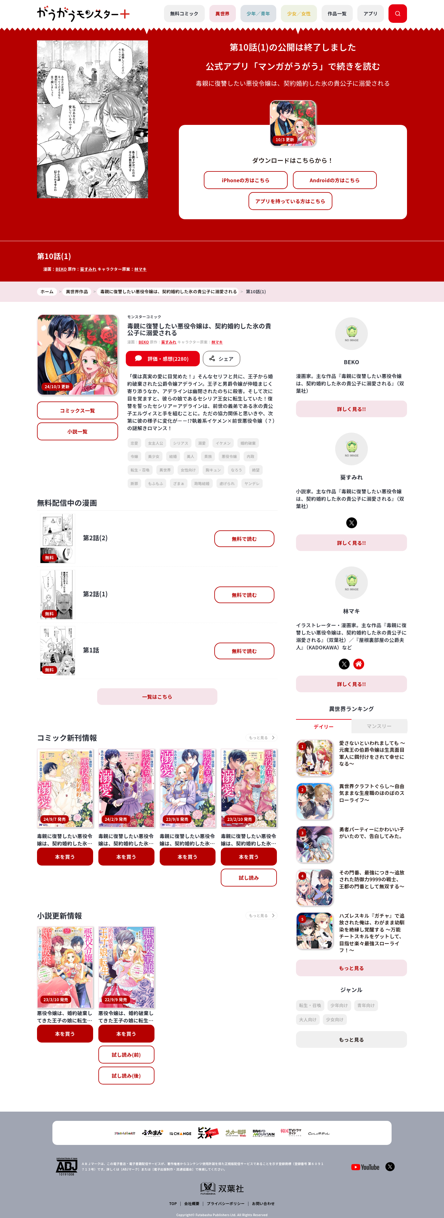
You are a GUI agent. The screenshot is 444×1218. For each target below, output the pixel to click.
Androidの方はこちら (335, 180)
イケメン (223, 443)
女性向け (188, 469)
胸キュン (213, 469)
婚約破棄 (248, 443)
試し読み (249, 877)
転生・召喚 (140, 469)
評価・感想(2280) (168, 358)
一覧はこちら (157, 696)
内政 (250, 456)
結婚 (173, 456)
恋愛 (134, 443)
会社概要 (191, 1167)
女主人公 (155, 443)
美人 (191, 456)
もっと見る (351, 968)
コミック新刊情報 (67, 737)
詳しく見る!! (351, 409)
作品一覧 (337, 13)
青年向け (366, 1005)
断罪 (134, 483)
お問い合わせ (263, 1167)
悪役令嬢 (229, 456)
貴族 (208, 456)
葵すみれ (88, 269)
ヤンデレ (252, 483)
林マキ (140, 269)
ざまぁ (178, 483)
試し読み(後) (126, 1026)
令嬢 (134, 456)
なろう (236, 469)
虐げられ (227, 483)
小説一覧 (78, 431)
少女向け (334, 1019)
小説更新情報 (59, 915)
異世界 (223, 13)
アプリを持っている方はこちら (290, 201)
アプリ (371, 13)
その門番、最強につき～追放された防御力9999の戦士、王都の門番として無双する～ (372, 879)
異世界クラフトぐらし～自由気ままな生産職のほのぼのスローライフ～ (372, 793)
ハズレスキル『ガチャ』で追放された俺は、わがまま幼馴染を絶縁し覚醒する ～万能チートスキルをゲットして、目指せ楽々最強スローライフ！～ (372, 933)
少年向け (339, 1005)
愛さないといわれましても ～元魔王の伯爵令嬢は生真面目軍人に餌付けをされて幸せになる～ (372, 753)
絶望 (256, 469)
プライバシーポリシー (226, 1167)
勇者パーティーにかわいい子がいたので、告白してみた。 (371, 832)
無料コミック (184, 13)
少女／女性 (299, 13)
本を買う (65, 856)
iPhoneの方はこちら (246, 180)
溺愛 (202, 443)
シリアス (180, 443)
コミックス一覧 (77, 410)
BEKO (61, 269)
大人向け (308, 1019)
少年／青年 (258, 13)
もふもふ (155, 483)
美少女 (153, 456)
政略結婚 (201, 483)
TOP (173, 1167)
